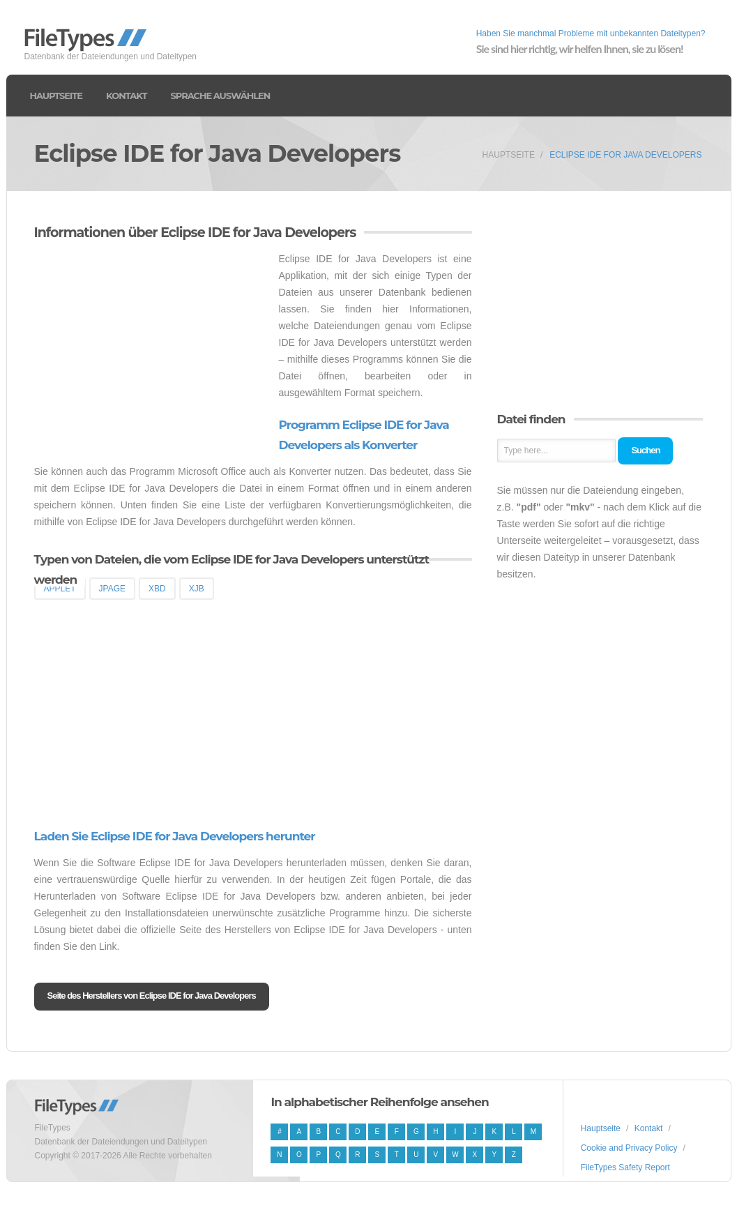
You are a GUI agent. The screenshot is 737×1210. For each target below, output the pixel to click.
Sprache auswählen (220, 95)
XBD (157, 588)
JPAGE (112, 588)
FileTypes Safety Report (625, 1167)
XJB (196, 588)
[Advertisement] (151, 348)
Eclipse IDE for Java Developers (625, 155)
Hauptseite (56, 95)
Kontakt (126, 95)
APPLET (60, 588)
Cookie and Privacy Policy (629, 1148)
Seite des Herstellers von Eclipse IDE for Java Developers (151, 995)
